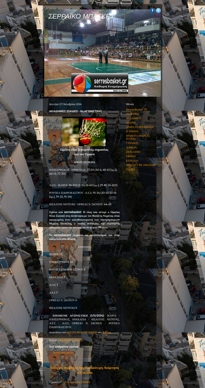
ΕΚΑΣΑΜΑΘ (133, 151)
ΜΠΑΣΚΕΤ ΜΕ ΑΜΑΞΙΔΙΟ (141, 165)
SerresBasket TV (136, 109)
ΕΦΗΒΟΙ (131, 156)
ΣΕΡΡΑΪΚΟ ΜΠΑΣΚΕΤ (81, 16)
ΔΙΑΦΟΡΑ (131, 147)
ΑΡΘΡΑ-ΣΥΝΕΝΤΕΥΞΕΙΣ (140, 127)
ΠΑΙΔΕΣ (78, 340)
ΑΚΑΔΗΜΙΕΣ (65, 340)
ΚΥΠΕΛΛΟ (132, 160)
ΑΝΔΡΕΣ (131, 122)
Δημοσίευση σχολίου (63, 352)
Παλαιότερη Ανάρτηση (102, 368)
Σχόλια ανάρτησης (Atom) (76, 382)
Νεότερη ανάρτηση (64, 368)
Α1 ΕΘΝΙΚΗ (132, 113)
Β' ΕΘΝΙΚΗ (132, 131)
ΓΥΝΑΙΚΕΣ (132, 143)
